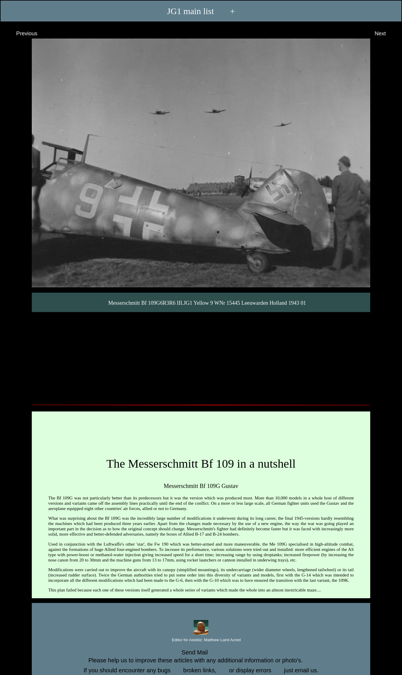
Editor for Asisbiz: (201, 640)
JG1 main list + (201, 11)
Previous (21, 33)
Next (386, 33)
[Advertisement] (201, 356)
